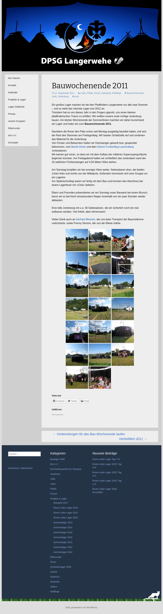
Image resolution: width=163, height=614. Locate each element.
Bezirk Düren (78, 146)
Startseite (106, 93)
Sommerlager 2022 (62, 547)
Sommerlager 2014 (62, 527)
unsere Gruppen (16, 121)
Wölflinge (116, 93)
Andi (76, 96)
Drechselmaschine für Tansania (65, 469)
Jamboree (55, 474)
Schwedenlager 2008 (60, 567)
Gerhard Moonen (85, 219)
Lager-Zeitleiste (16, 106)
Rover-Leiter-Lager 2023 (65, 512)
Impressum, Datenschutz (20, 468)
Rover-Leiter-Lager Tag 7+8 (106, 459)
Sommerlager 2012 (62, 522)
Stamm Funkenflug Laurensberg (115, 146)
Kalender (13, 92)
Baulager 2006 (57, 459)
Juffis (52, 479)
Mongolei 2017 (60, 503)
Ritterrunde (14, 128)
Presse (12, 113)
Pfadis (90, 93)
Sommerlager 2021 (62, 542)
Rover (97, 93)
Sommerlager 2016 (62, 532)
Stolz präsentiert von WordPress (82, 607)
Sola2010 (55, 576)
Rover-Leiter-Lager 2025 (65, 517)
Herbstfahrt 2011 (133, 439)
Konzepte (13, 142)
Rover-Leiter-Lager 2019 (65, 507)
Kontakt (12, 85)
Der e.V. (12, 135)
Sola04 (53, 572)
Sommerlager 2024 (62, 552)
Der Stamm (14, 78)
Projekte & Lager (17, 99)
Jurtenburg (63, 96)
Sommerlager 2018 (62, 537)
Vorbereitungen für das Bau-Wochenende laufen (89, 434)
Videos (53, 586)
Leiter (83, 93)
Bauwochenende (135, 93)
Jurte (54, 96)
